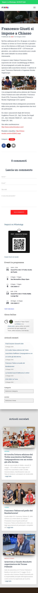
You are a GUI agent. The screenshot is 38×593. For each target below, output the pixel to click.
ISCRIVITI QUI (21, 2)
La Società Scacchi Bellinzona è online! (17, 373)
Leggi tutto (8, 476)
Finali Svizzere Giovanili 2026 (14, 343)
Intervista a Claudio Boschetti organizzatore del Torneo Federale (18, 564)
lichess (18, 324)
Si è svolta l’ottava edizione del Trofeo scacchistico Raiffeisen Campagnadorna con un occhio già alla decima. (19, 353)
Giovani (6, 451)
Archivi (6, 397)
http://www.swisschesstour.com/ (12, 127)
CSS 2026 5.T (15, 303)
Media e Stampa (9, 558)
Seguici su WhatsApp (13, 224)
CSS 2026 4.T (15, 286)
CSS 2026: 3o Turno (11, 379)
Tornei (12, 139)
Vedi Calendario (9, 309)
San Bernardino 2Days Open (20, 279)
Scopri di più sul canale (11, 257)
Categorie (7, 387)
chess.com (11, 326)
